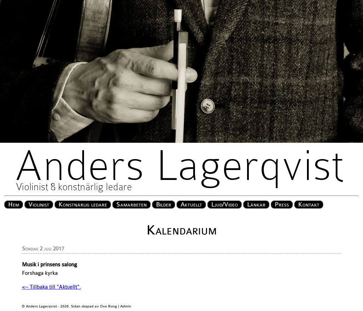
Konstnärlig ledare (82, 204)
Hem (13, 204)
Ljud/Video (224, 204)
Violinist (38, 204)
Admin (125, 306)
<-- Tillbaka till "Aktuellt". (51, 287)
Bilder (163, 204)
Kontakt (308, 204)
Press (282, 204)
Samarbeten (131, 204)
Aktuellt (191, 204)
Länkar (256, 204)
